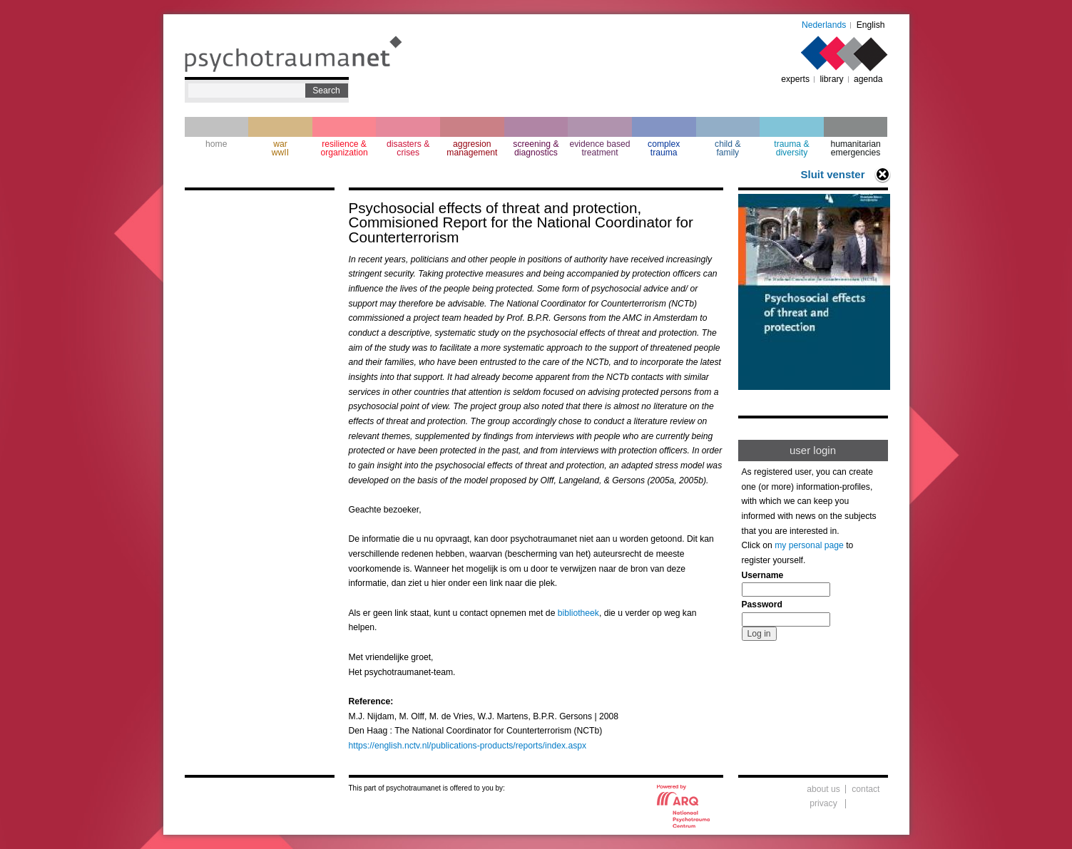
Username (763, 575)
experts (795, 79)
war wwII (280, 148)
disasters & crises (408, 148)
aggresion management (471, 148)
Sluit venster (832, 174)
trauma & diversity (791, 148)
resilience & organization (343, 148)
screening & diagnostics (535, 148)
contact (865, 789)
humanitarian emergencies (855, 148)
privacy (823, 803)
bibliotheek (578, 613)
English (871, 25)
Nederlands (824, 25)
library (831, 79)
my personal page (809, 545)
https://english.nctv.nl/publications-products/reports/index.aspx (468, 746)
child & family (728, 148)
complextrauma (664, 148)
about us (823, 789)
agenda (868, 79)
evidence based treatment (599, 148)
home (216, 144)
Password (762, 604)
